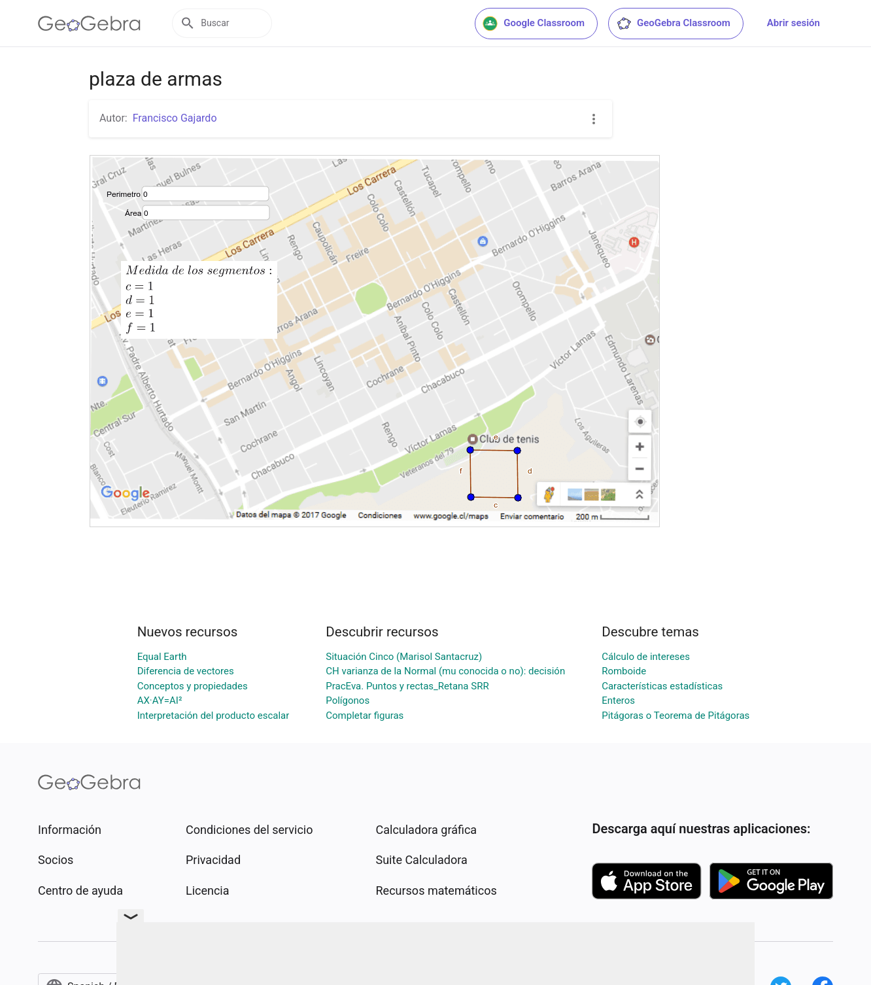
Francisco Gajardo (175, 118)
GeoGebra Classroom (673, 23)
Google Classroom (534, 23)
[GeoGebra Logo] (89, 23)
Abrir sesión (793, 23)
